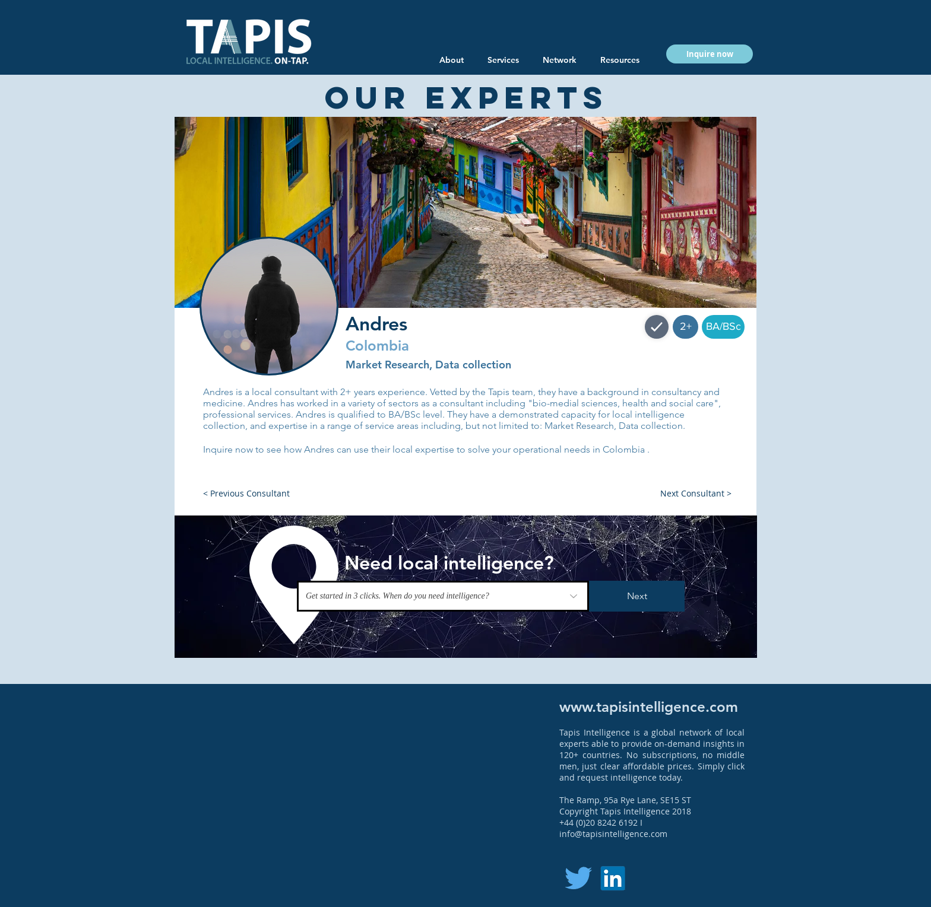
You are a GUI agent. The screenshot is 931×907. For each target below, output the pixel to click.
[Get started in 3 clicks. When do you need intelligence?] (443, 596)
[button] (619, 60)
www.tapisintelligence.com (648, 706)
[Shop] (657, 327)
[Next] (637, 596)
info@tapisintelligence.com (613, 833)
